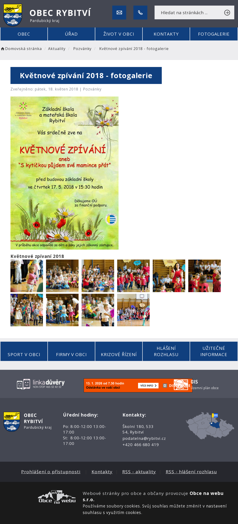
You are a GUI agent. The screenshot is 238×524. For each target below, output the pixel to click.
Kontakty (166, 34)
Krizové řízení (118, 354)
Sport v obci (24, 354)
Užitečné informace (214, 351)
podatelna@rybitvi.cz (144, 438)
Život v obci (118, 34)
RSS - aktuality (139, 472)
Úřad (71, 34)
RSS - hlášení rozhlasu (191, 472)
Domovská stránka (21, 48)
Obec (24, 34)
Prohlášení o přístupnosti (50, 472)
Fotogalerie (214, 34)
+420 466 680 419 (140, 444)
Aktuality (57, 48)
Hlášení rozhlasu (166, 351)
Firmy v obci (71, 354)
